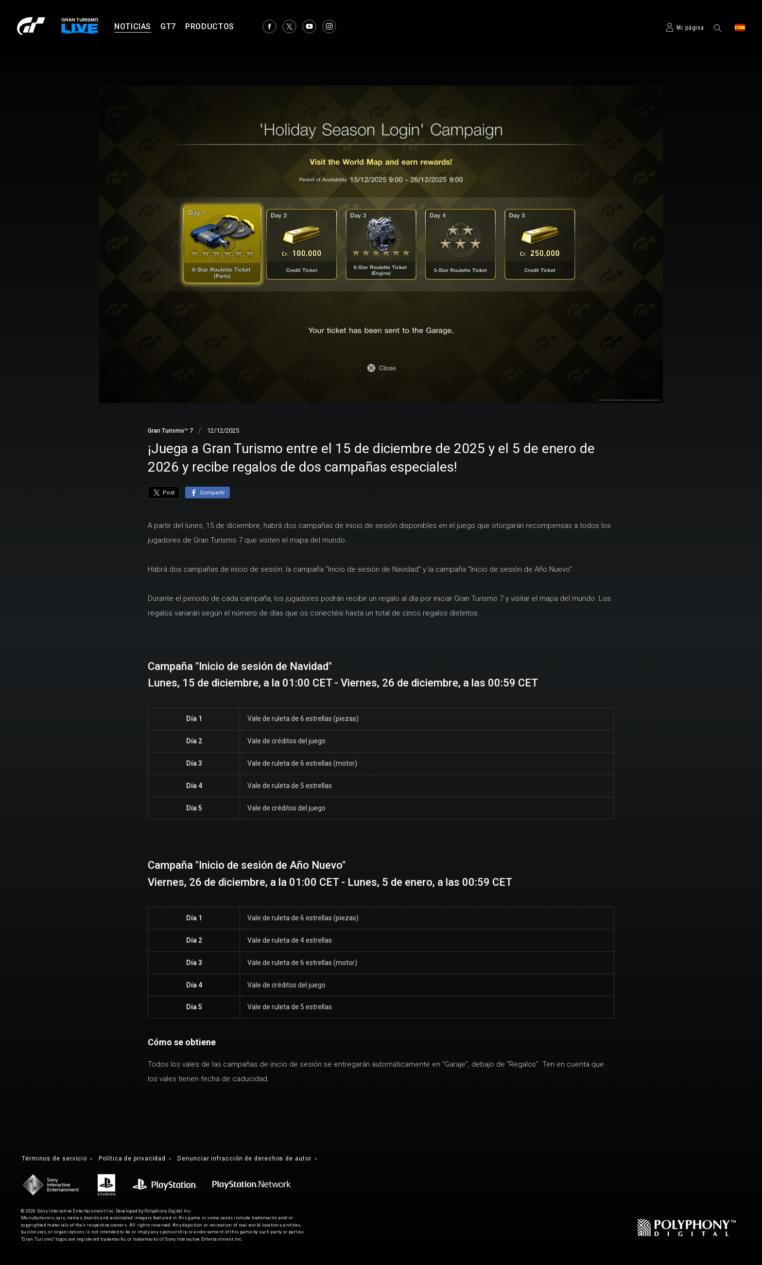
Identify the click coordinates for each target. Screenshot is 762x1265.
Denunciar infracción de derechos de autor (270, 1159)
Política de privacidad (145, 1159)
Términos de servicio (58, 1159)
